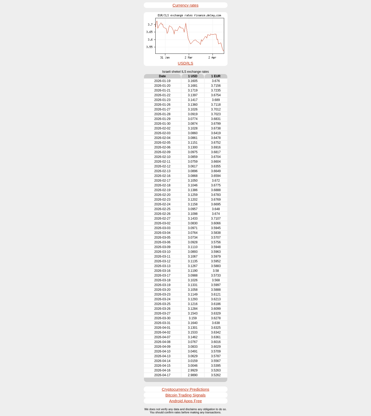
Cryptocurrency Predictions (185, 389)
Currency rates (185, 5)
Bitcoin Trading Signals (185, 395)
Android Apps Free (185, 401)
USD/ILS (185, 63)
